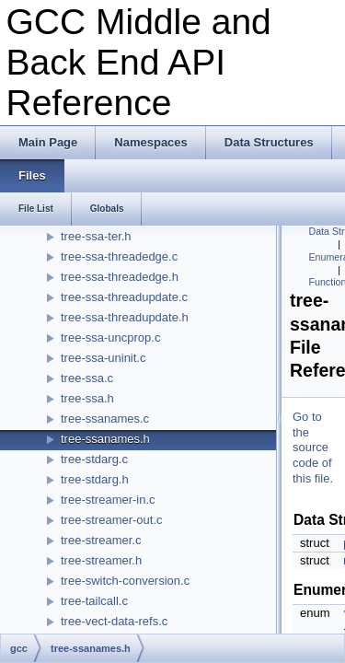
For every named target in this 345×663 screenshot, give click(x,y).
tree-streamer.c (101, 540)
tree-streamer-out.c (112, 520)
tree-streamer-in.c (108, 499)
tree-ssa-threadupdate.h (125, 317)
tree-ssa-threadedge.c (119, 256)
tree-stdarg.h (95, 479)
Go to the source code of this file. (313, 448)
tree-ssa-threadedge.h (119, 277)
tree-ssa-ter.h (96, 236)
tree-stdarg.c (94, 459)
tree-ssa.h (87, 398)
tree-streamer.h (101, 560)
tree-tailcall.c (94, 601)
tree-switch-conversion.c (125, 580)
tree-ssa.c (87, 378)
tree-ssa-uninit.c (103, 358)
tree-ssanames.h (105, 439)
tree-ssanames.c (105, 418)
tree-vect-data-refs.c (114, 621)
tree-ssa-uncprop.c (110, 337)
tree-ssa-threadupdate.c (124, 297)
